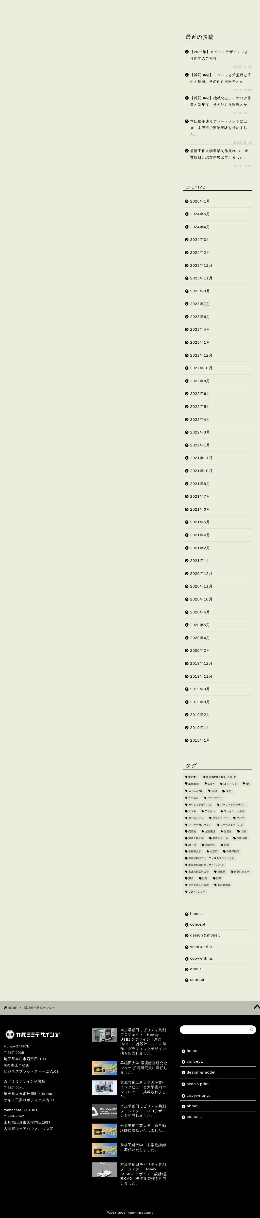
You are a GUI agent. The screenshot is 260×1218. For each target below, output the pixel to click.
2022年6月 (200, 393)
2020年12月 (201, 573)
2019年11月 (201, 676)
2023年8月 (200, 291)
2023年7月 (200, 304)
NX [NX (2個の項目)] (248, 784)
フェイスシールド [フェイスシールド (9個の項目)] (234, 811)
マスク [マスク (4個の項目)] (240, 818)
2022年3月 (200, 432)
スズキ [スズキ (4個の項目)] (192, 811)
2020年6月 (200, 612)
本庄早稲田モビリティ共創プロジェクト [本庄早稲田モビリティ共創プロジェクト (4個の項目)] (211, 858)
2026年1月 (200, 201)
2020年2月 (200, 650)
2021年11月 (201, 458)
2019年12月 (201, 663)
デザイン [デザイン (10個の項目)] (210, 811)
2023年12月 (201, 265)
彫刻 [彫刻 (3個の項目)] (226, 844)
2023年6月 (200, 316)
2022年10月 (201, 368)
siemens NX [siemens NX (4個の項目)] (195, 791)
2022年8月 (200, 381)
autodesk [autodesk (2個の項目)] (193, 784)
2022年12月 (201, 355)
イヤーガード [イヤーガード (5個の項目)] (215, 798)
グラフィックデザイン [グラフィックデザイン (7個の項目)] (233, 804)
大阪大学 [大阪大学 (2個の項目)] (210, 844)
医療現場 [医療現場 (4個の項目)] (242, 838)
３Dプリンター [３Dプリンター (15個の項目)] (197, 891)
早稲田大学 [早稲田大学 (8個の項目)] (194, 851)
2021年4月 (200, 535)
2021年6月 (200, 509)
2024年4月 (200, 227)
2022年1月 (200, 445)
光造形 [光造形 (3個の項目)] (228, 831)
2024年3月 (200, 239)
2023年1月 (200, 342)
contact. (48, 17)
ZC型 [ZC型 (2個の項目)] (229, 791)
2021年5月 (200, 522)
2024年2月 (200, 252)
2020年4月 (200, 638)
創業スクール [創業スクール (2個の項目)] (220, 838)
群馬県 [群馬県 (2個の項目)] (221, 871)
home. (18, 7)
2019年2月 (200, 714)
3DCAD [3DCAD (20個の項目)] (192, 777)
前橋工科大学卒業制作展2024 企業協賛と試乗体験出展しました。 (219, 154)
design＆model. (89, 7)
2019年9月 (200, 689)
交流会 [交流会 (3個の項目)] (192, 831)
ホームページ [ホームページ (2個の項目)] (196, 818)
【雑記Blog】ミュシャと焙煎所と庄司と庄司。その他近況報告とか (220, 78)
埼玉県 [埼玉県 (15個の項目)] (192, 844)
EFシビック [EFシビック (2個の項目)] (230, 784)
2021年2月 (200, 548)
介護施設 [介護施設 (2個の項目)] (210, 831)
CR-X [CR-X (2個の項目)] (211, 784)
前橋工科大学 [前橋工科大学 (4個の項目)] (196, 838)
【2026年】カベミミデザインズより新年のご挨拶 (219, 55)
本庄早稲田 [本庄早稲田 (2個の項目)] (232, 851)
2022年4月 (200, 419)
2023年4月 (200, 329)
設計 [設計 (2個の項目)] (204, 878)
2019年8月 (200, 702)
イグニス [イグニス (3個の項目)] (193, 798)
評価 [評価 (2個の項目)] (218, 878)
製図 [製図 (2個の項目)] (190, 878)
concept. (48, 7)
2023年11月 (201, 278)
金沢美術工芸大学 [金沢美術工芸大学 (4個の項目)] (198, 885)
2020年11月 (201, 586)
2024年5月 (200, 214)
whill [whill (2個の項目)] (214, 791)
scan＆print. (134, 7)
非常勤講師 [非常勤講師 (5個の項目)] (224, 885)
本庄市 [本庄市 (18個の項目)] (214, 851)
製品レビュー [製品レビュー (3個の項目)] (241, 871)
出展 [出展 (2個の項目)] (243, 831)
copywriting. (175, 7)
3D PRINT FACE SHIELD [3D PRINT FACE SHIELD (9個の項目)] (221, 777)
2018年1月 (200, 740)
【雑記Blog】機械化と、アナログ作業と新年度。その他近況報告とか (220, 101)
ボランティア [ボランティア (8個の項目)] (220, 818)
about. (18, 17)
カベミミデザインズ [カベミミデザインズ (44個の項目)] (199, 804)
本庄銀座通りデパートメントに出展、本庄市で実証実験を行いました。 (218, 128)
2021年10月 (201, 471)
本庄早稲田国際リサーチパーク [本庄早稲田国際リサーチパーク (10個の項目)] (206, 865)
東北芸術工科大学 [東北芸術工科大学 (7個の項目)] (198, 871)
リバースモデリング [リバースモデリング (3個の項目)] (231, 824)
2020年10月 (201, 599)
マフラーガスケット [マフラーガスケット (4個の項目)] (199, 824)
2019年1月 (200, 727)
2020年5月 (200, 625)
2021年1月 (200, 560)
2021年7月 (200, 496)
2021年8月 (200, 483)
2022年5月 (200, 406)
